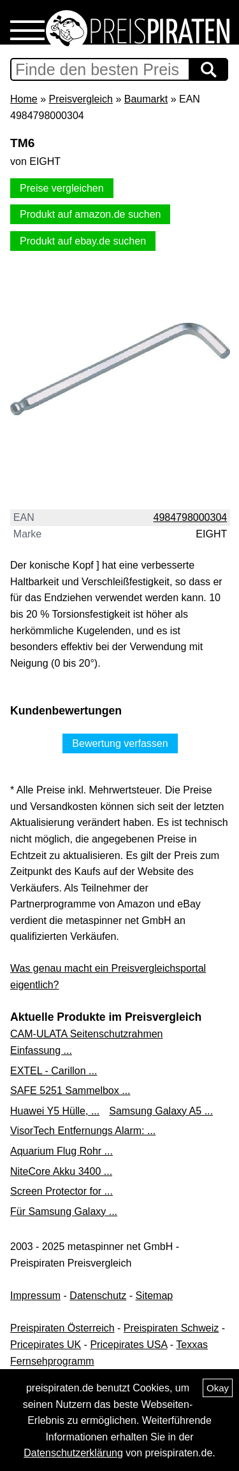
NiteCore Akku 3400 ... (61, 1171)
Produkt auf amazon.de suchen (90, 214)
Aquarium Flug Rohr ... (61, 1151)
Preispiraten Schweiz (171, 1328)
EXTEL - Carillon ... (53, 1070)
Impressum (35, 1295)
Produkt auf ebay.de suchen (83, 241)
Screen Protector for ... (61, 1191)
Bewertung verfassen (120, 743)
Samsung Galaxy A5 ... (161, 1110)
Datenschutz (97, 1295)
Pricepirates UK (45, 1344)
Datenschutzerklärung (73, 1452)
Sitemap (154, 1295)
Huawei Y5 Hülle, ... (54, 1110)
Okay (217, 1387)
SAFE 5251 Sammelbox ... (70, 1090)
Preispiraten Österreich (62, 1328)
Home (24, 99)
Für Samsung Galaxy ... (63, 1211)
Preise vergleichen (62, 188)
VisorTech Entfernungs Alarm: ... (83, 1130)
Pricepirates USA (128, 1344)
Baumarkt (146, 99)
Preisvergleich (80, 99)
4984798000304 (191, 517)
